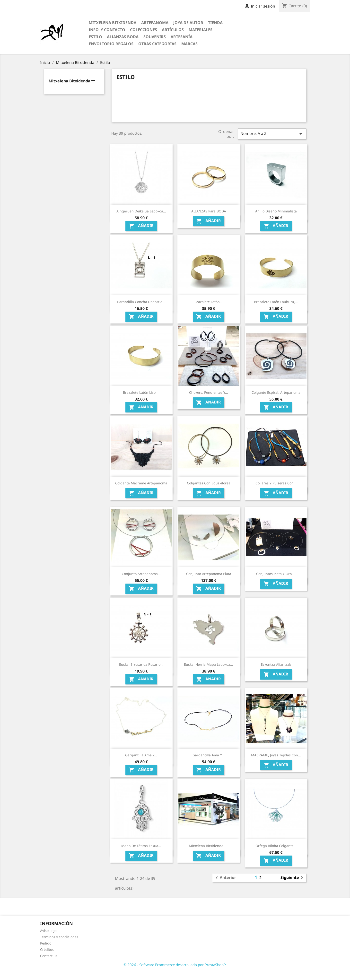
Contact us (48, 956)
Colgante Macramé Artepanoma (141, 483)
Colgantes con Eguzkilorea (208, 483)
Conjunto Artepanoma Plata (208, 573)
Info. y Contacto (107, 29)
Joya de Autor (188, 22)
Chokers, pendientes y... (208, 392)
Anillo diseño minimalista (276, 211)
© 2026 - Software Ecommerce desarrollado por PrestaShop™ (175, 964)
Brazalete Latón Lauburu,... (276, 301)
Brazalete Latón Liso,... (141, 392)
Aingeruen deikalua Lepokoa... (141, 211)
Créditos (47, 949)
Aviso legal (49, 930)
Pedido (45, 943)
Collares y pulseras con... (276, 483)
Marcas (189, 43)
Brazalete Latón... (208, 301)
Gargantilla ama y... (141, 755)
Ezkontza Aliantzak (276, 664)
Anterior (225, 878)
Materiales (200, 29)
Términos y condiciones (59, 937)
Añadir (141, 226)
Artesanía (181, 36)
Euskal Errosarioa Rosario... (141, 664)
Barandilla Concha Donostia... (141, 301)
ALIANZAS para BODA (208, 211)
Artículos (173, 29)
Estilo (95, 36)
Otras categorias (157, 43)
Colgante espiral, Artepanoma (276, 392)
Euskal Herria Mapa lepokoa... (208, 664)
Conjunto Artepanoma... (141, 573)
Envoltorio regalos (111, 43)
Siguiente (292, 878)
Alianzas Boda (123, 36)
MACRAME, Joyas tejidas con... (276, 755)
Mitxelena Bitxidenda (112, 22)
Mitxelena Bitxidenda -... (208, 845)
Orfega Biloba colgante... (276, 845)
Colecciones (143, 29)
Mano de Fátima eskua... (141, 845)
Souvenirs (154, 36)
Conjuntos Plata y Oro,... (276, 573)
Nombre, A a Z (272, 134)
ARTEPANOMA (154, 22)
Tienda (215, 22)
